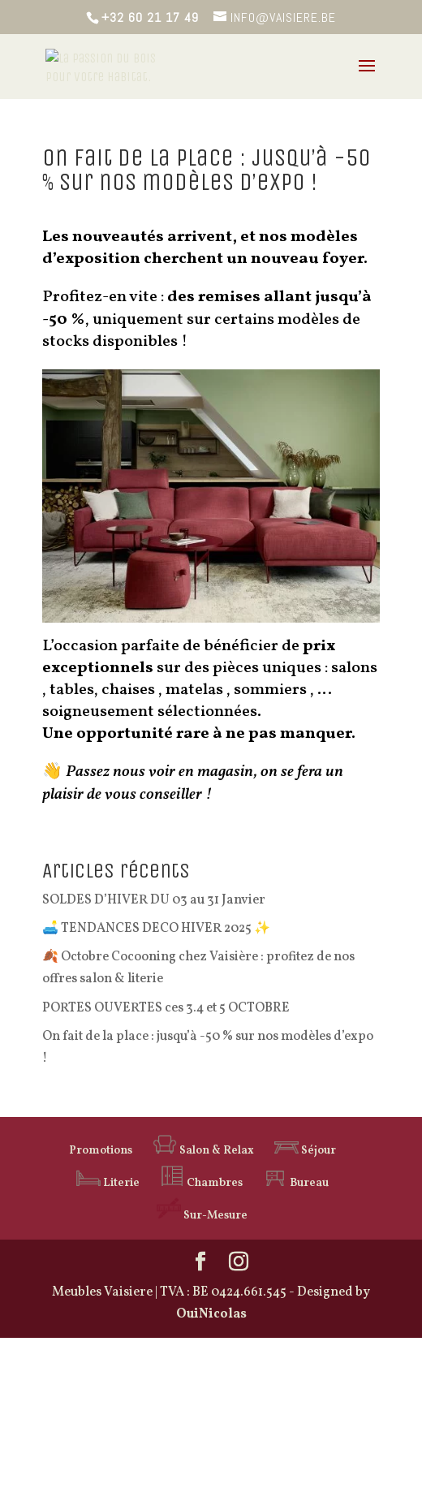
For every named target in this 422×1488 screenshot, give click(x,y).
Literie (108, 1183)
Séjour (305, 1150)
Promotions (100, 1150)
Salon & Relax (203, 1150)
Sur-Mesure (202, 1215)
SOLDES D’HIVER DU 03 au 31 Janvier (153, 900)
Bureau (296, 1183)
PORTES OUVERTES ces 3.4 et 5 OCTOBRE (166, 1008)
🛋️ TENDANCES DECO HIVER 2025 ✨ (156, 929)
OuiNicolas (211, 1314)
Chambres (201, 1183)
